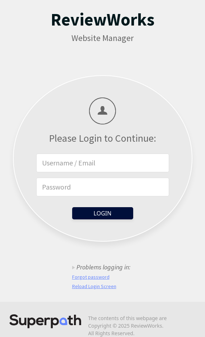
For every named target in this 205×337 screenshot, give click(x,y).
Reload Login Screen (94, 286)
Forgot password (91, 277)
